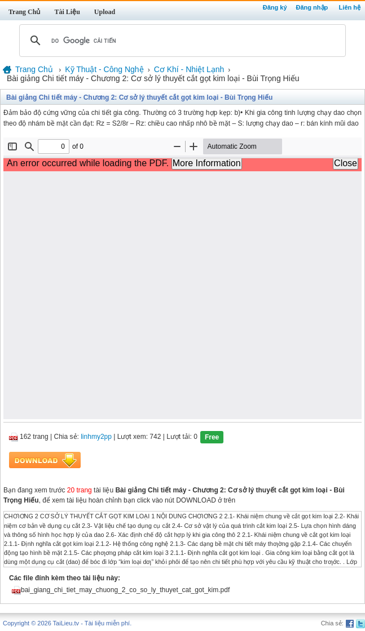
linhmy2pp (96, 437)
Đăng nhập (312, 7)
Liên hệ (349, 7)
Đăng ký (275, 7)
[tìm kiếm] (180, 40)
